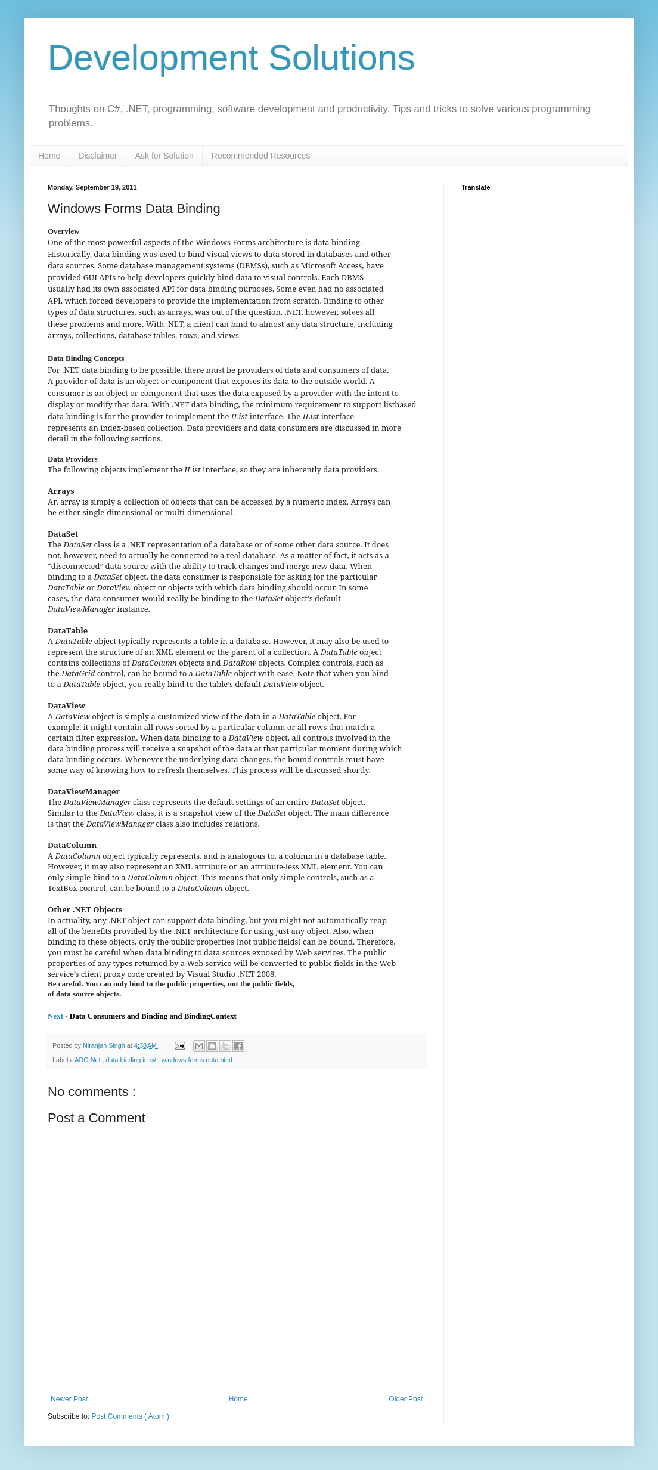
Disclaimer (97, 155)
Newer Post (69, 1399)
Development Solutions (231, 58)
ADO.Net (88, 1059)
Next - (59, 1015)
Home (49, 155)
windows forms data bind (197, 1059)
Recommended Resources (261, 155)
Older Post (406, 1399)
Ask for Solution (164, 155)
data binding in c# (131, 1059)
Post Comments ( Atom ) (130, 1416)
